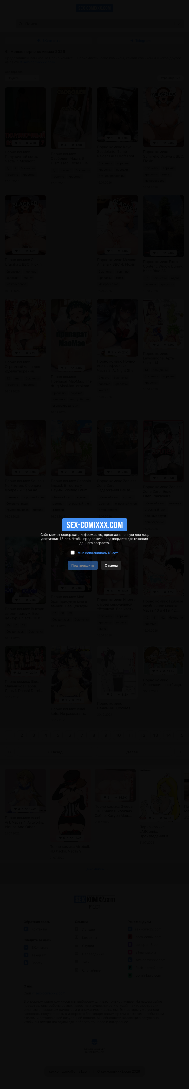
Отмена (111, 565)
